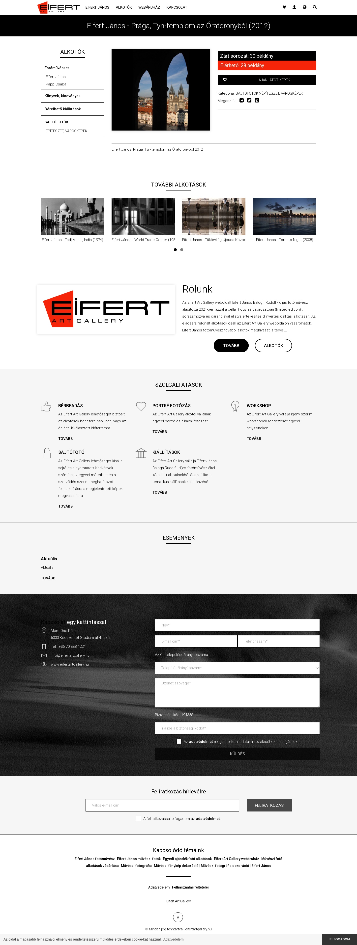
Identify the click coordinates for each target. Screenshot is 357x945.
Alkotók (124, 7)
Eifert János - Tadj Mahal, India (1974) (72, 240)
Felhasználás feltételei (190, 887)
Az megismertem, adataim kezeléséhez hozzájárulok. (241, 741)
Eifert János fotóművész (95, 859)
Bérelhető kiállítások (63, 109)
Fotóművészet (57, 68)
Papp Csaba (56, 84)
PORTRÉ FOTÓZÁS (171, 405)
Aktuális (49, 558)
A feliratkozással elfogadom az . (182, 818)
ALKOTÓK (273, 345)
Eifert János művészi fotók (139, 859)
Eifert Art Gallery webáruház (236, 859)
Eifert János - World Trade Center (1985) (145, 240)
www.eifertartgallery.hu (70, 664)
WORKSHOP (259, 405)
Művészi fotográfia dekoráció (225, 866)
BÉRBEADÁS (70, 405)
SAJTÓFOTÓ (71, 452)
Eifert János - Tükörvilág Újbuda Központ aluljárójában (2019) (232, 240)
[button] (304, 7)
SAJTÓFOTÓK (56, 122)
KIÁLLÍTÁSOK (166, 452)
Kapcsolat (177, 7)
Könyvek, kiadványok (63, 96)
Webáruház (149, 7)
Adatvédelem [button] (173, 939)
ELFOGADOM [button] (339, 939)
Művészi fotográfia (136, 866)
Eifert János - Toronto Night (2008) (284, 240)
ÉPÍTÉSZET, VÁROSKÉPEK (66, 131)
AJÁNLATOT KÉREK (274, 80)
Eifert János (97, 7)
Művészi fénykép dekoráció (176, 866)
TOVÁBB (231, 345)
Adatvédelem (159, 887)
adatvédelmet (208, 818)
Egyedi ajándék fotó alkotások (187, 859)
